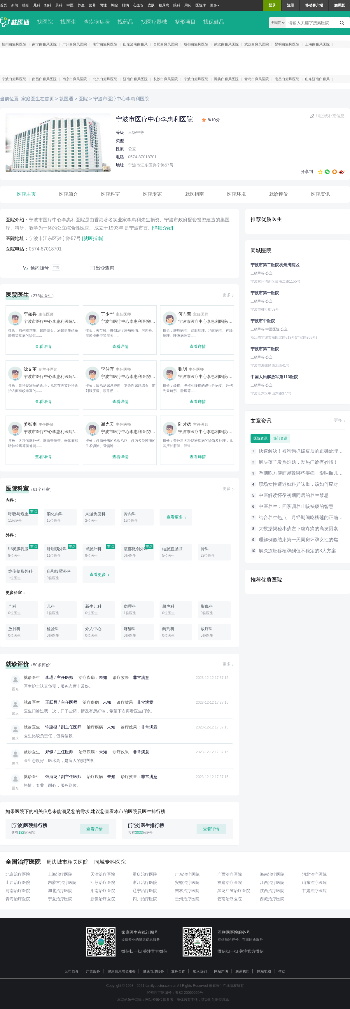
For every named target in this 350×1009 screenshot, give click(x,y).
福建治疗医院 (229, 882)
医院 (83, 98)
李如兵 (30, 313)
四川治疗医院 (145, 898)
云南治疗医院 (229, 898)
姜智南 (30, 424)
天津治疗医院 (102, 874)
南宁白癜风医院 (44, 44)
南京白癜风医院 (74, 79)
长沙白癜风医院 (165, 79)
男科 (58, 5)
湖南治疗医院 (102, 890)
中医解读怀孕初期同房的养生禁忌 (294, 495)
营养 (92, 5)
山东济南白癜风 (135, 44)
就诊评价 (278, 194)
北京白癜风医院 (105, 79)
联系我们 (242, 971)
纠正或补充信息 (330, 115)
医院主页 (26, 194)
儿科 (36, 5)
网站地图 (264, 971)
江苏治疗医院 (102, 882)
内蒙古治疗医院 (62, 882)
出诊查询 (105, 267)
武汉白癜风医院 (226, 44)
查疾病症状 (97, 22)
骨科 (155, 321)
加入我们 (200, 971)
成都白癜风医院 (196, 44)
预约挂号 (39, 267)
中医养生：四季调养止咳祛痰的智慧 (296, 506)
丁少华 (107, 313)
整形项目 (185, 22)
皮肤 (151, 5)
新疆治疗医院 (102, 898)
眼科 (176, 5)
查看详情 (43, 346)
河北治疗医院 (314, 874)
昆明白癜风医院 (287, 44)
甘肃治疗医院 (314, 890)
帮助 (281, 971)
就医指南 (194, 194)
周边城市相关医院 (67, 862)
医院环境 (236, 194)
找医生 (68, 22)
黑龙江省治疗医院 (233, 890)
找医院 (45, 22)
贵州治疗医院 (187, 898)
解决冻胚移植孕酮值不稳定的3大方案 (297, 550)
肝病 (125, 5)
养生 (81, 5)
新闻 (14, 5)
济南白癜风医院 (135, 79)
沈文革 (30, 369)
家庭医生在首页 (37, 98)
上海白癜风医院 (317, 44)
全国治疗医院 (23, 862)
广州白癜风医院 (74, 44)
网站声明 (221, 971)
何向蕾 (184, 313)
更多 (215, 5)
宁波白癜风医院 (14, 79)
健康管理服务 (153, 971)
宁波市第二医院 (265, 348)
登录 (272, 5)
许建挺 (51, 727)
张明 (182, 369)
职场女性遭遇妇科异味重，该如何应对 (298, 484)
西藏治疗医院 (272, 898)
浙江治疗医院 (145, 882)
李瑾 (49, 677)
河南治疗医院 (18, 890)
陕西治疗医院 (272, 890)
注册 (290, 5)
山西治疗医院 (18, 882)
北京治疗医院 (18, 874)
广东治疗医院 (187, 874)
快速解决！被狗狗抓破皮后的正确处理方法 (303, 451)
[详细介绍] (162, 227)
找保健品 (213, 22)
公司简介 (72, 971)
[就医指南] (92, 238)
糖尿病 (164, 5)
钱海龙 (51, 776)
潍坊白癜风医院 (226, 79)
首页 (3, 5)
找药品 (125, 22)
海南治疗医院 (272, 874)
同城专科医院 (110, 862)
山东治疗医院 (314, 882)
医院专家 (152, 194)
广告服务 (93, 971)
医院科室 (110, 194)
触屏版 (339, 5)
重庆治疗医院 (145, 874)
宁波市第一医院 (265, 292)
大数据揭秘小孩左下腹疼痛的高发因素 (298, 528)
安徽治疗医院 (187, 882)
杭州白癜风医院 (14, 44)
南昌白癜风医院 (44, 79)
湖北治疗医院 (60, 890)
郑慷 (49, 751)
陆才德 (184, 424)
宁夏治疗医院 (60, 898)
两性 (103, 5)
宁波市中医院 (263, 320)
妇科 (47, 5)
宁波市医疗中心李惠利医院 (120, 98)
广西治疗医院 (229, 874)
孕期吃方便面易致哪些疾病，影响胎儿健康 (303, 473)
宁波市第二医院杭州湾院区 (275, 264)
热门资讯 (280, 438)
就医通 (66, 98)
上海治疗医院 (60, 874)
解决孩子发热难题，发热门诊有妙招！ (298, 462)
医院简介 (68, 194)
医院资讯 (320, 194)
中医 (70, 5)
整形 (25, 5)
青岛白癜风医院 (256, 79)
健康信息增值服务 (122, 971)
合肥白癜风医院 (165, 44)
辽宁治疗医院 (145, 890)
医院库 (200, 5)
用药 (187, 5)
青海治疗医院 (18, 898)
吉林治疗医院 (187, 890)
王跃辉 (51, 702)
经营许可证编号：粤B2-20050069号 (175, 993)
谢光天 (107, 424)
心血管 (138, 5)
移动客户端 (314, 5)
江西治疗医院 (272, 882)
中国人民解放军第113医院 (274, 376)
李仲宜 (107, 369)
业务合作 (178, 971)
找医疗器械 (154, 22)
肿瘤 (114, 5)
